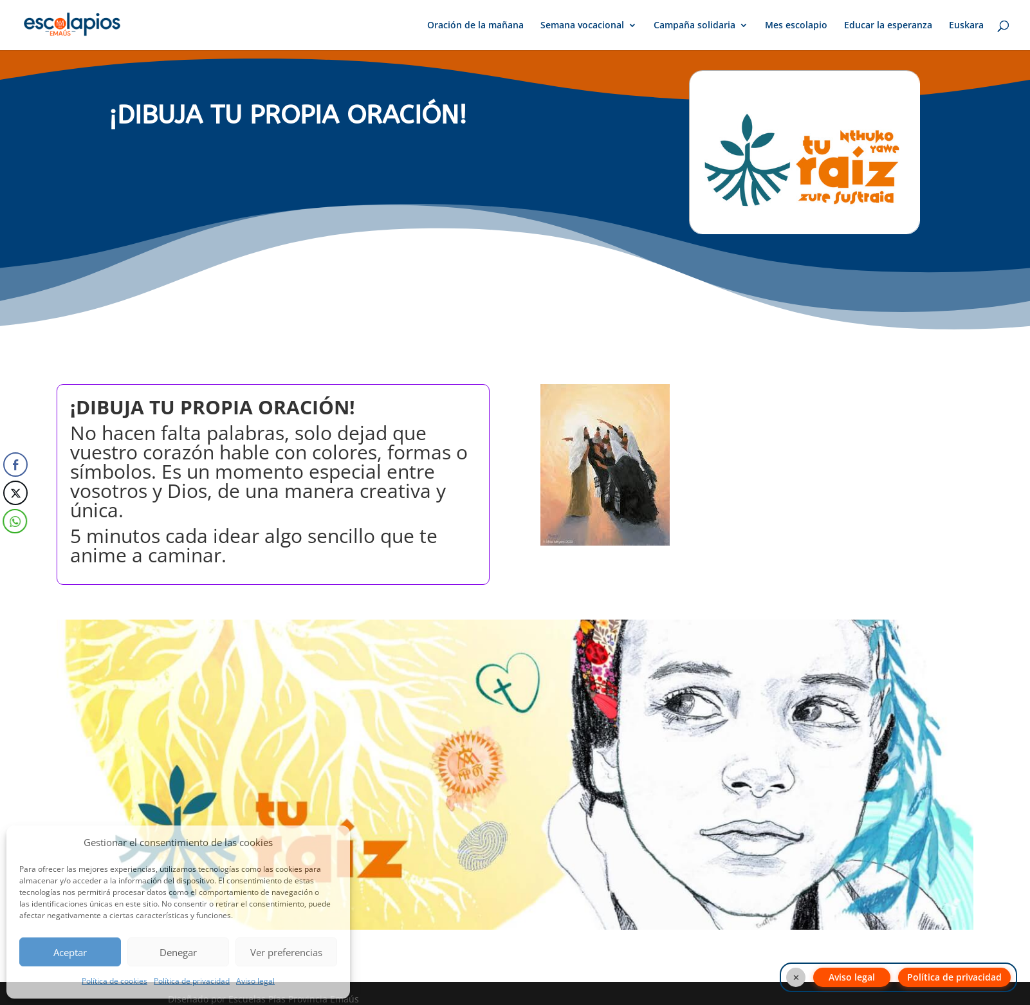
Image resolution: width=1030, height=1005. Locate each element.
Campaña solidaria (694, 26)
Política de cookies (114, 980)
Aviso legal (255, 980)
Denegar (178, 952)
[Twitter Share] (15, 493)
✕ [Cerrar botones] (796, 977)
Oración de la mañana (475, 26)
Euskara (966, 26)
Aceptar (70, 952)
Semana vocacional (582, 26)
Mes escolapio (796, 26)
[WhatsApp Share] (13, 521)
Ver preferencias (286, 952)
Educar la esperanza (888, 26)
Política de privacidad (192, 980)
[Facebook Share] (15, 464)
